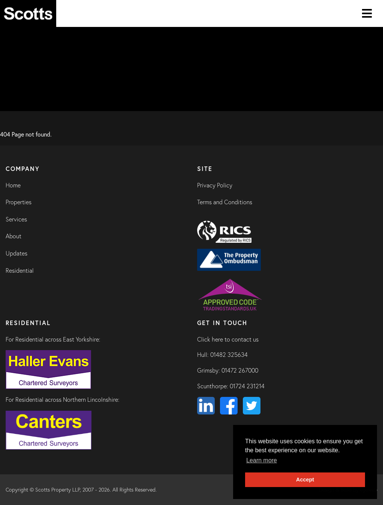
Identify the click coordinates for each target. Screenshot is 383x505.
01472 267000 (239, 370)
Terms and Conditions (224, 202)
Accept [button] (305, 480)
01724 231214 (247, 386)
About (13, 236)
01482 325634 (229, 354)
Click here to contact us (228, 339)
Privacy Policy (214, 185)
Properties (18, 202)
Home (13, 185)
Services (16, 219)
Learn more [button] (261, 460)
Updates (16, 253)
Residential (20, 270)
